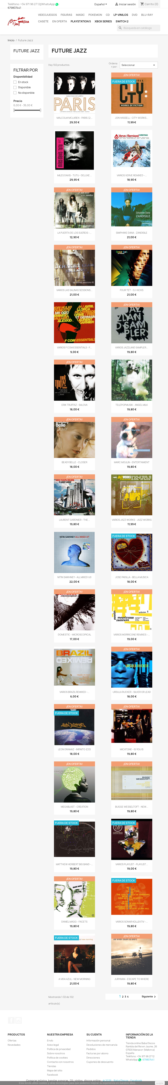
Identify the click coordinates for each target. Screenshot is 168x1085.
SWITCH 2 (122, 21)
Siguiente (149, 997)
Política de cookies (57, 1057)
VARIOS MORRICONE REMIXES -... (132, 634)
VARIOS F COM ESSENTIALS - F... (74, 347)
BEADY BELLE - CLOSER (74, 462)
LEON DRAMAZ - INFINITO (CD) (74, 749)
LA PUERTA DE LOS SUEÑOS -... (74, 232)
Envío (50, 1040)
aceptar (160, 1083)
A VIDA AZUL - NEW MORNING (74, 979)
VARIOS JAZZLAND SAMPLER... (131, 347)
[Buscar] (138, 28)
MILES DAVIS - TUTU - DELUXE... (74, 175)
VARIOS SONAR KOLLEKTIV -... (132, 921)
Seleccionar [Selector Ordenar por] (139, 65)
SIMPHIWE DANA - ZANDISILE (131, 232)
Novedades (14, 1044)
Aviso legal (53, 1044)
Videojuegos (47, 15)
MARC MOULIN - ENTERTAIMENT (131, 462)
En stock (23, 82)
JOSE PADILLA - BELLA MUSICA (131, 577)
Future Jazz (26, 51)
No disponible (26, 93)
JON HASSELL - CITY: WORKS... (131, 117)
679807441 (14, 8)
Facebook (11, 1020)
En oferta (59, 21)
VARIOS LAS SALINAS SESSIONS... (74, 290)
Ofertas (12, 1040)
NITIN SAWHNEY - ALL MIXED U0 (74, 577)
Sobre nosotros (56, 1053)
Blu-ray (147, 15)
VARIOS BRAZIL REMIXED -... (74, 692)
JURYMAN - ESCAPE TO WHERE (132, 979)
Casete (43, 21)
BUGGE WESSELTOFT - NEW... (131, 806)
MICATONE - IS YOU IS (131, 749)
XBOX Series (103, 21)
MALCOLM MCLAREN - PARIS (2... (74, 117)
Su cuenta (94, 1034)
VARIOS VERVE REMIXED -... (132, 175)
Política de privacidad (59, 1049)
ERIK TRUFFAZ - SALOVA (74, 404)
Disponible (24, 87)
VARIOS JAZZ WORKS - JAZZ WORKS (132, 519)
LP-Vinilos (121, 15)
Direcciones (93, 1057)
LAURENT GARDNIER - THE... (74, 519)
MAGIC (80, 15)
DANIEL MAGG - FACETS (74, 921)
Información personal (98, 1040)
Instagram (18, 1020)
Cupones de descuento (99, 1061)
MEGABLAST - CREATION (74, 806)
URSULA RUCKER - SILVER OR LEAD (132, 692)
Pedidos (91, 1049)
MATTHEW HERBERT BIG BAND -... (74, 864)
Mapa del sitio (54, 1070)
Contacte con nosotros (60, 1061)
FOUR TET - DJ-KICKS (131, 290)
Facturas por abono (97, 1053)
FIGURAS (66, 15)
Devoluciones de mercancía (101, 1044)
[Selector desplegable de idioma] (101, 4)
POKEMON (95, 15)
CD (108, 15)
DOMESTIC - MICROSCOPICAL (74, 634)
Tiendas (51, 1066)
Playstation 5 (81, 21)
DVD (134, 15)
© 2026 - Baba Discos (116, 1080)
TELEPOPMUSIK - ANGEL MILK (132, 404)
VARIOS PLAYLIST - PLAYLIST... (132, 864)
